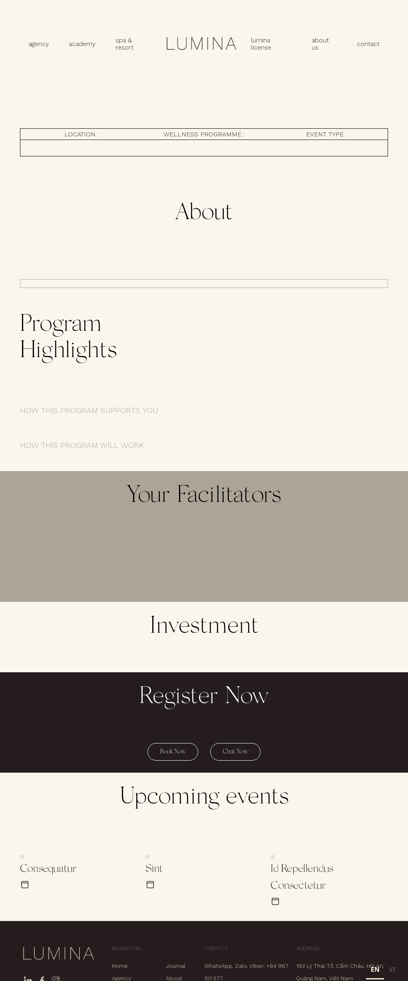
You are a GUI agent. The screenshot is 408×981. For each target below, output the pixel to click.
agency (38, 44)
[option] (392, 970)
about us (320, 44)
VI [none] (392, 969)
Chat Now (235, 752)
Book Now (173, 752)
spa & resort (124, 44)
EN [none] (375, 969)
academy (82, 44)
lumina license (261, 44)
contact (368, 44)
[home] (201, 44)
